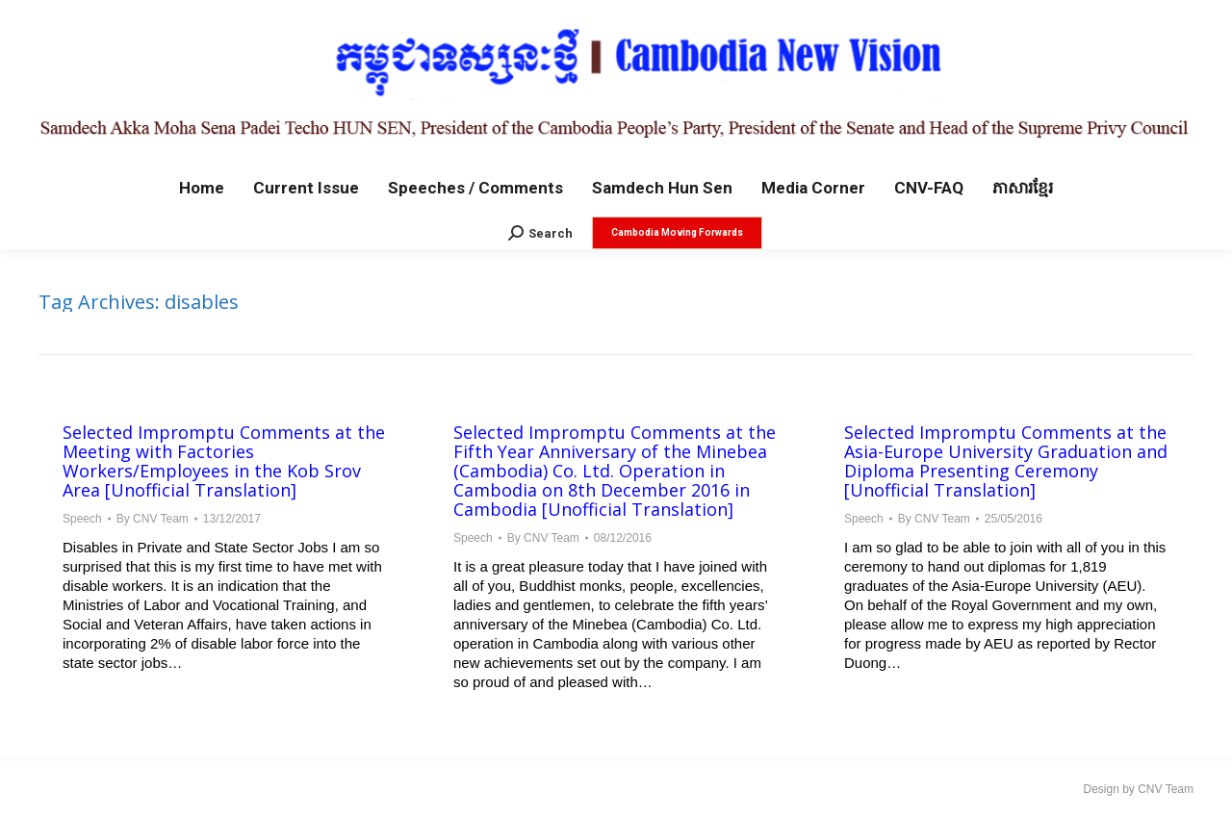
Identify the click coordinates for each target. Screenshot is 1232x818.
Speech (82, 518)
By (152, 518)
